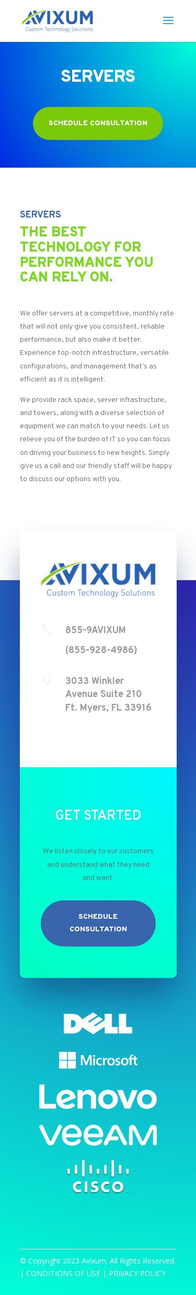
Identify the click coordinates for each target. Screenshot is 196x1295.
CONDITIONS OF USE (63, 1273)
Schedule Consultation (98, 123)
